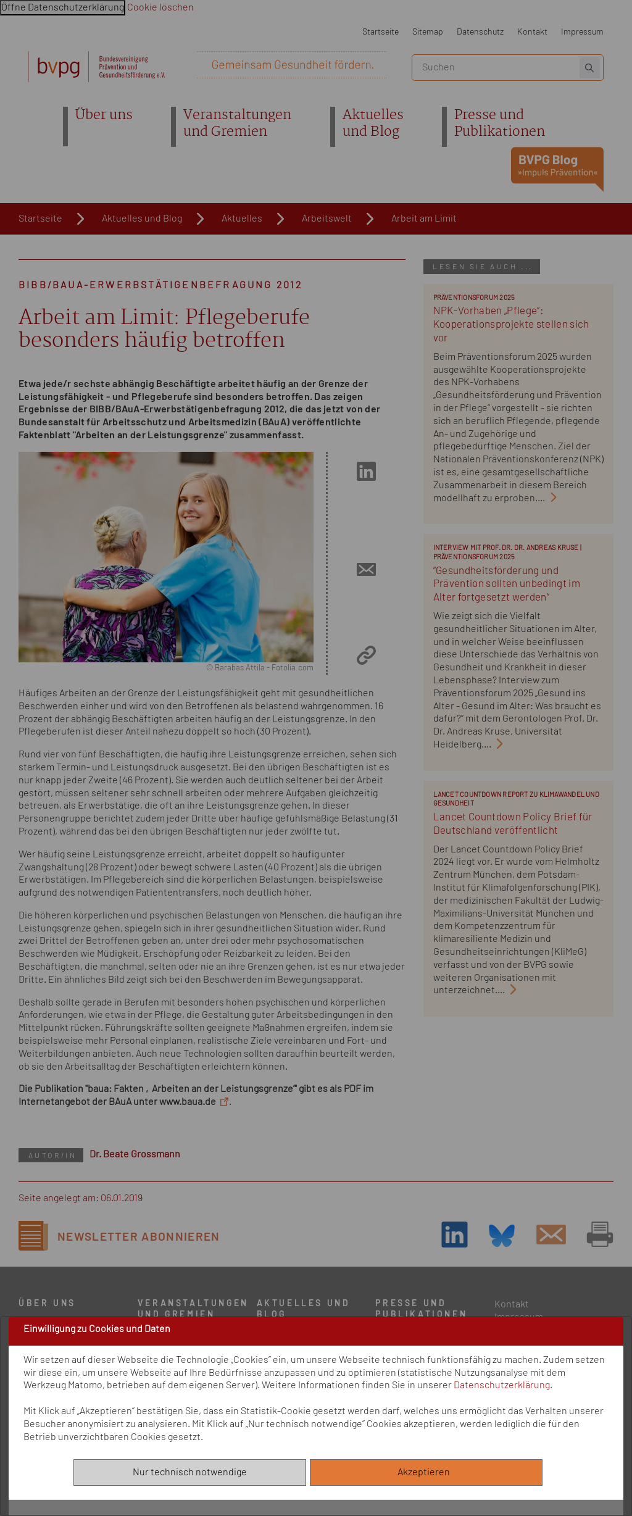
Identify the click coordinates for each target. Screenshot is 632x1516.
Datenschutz (480, 31)
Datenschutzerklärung (502, 1385)
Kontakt (532, 31)
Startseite (380, 31)
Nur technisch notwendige (190, 1472)
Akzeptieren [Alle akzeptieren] (426, 1472)
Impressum (582, 31)
